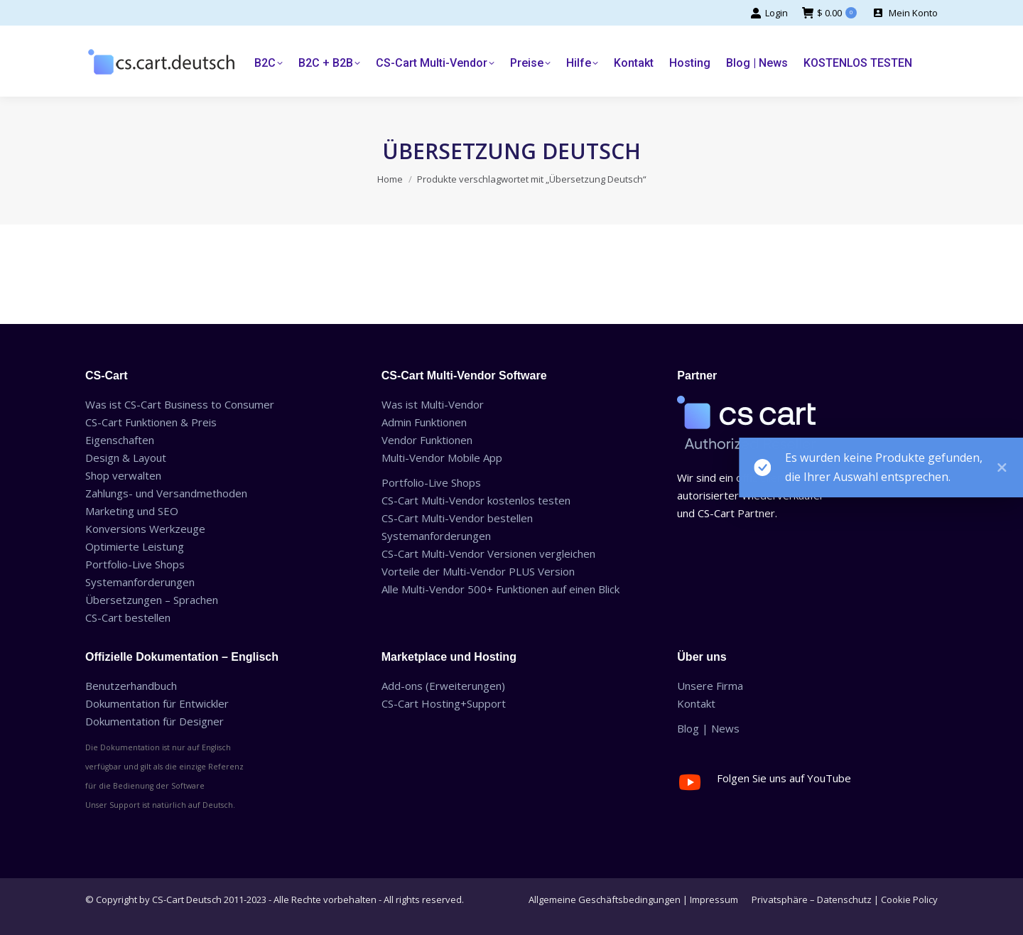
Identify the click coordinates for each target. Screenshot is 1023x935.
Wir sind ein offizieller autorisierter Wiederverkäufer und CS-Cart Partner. (750, 495)
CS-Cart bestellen (127, 617)
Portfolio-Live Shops (135, 564)
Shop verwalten (123, 475)
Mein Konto (904, 13)
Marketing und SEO (131, 511)
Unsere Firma (710, 686)
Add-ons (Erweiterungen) (443, 686)
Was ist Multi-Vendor (432, 404)
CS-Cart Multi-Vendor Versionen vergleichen (488, 553)
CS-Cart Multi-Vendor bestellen (457, 518)
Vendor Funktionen (426, 440)
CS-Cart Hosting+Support (443, 703)
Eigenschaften (119, 440)
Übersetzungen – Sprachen (151, 600)
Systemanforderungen (140, 582)
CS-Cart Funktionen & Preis (151, 422)
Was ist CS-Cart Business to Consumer (179, 404)
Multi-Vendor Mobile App (441, 457)
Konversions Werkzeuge (145, 528)
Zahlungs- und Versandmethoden (166, 493)
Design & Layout (125, 457)
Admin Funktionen (424, 422)
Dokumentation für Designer (154, 721)
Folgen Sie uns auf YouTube (784, 778)
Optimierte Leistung (134, 546)
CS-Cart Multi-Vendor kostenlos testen (475, 500)
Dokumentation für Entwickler (157, 703)
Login (769, 13)
